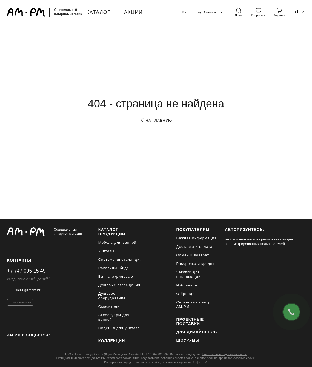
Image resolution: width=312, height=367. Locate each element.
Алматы (213, 12)
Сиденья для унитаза (119, 328)
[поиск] (238, 12)
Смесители (109, 307)
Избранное (186, 285)
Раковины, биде (113, 268)
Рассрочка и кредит (195, 264)
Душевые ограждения (119, 285)
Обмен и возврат (192, 255)
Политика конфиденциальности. (224, 354)
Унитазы (106, 251)
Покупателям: (193, 229)
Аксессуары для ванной (114, 317)
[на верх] (299, 358)
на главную (156, 120)
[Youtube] (44, 343)
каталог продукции (111, 231)
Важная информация (196, 238)
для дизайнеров (196, 332)
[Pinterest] (21, 343)
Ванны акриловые (115, 276)
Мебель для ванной (117, 242)
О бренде (185, 294)
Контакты (19, 260)
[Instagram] (9, 343)
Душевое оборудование (112, 295)
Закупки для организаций (188, 274)
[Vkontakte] (32, 343)
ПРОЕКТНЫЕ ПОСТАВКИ (190, 321)
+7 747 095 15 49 (26, 271)
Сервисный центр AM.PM (193, 304)
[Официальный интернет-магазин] (44, 231)
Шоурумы (187, 340)
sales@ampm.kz (28, 290)
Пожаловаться (22, 302)
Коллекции (111, 341)
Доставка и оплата (194, 247)
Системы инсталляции (120, 259)
